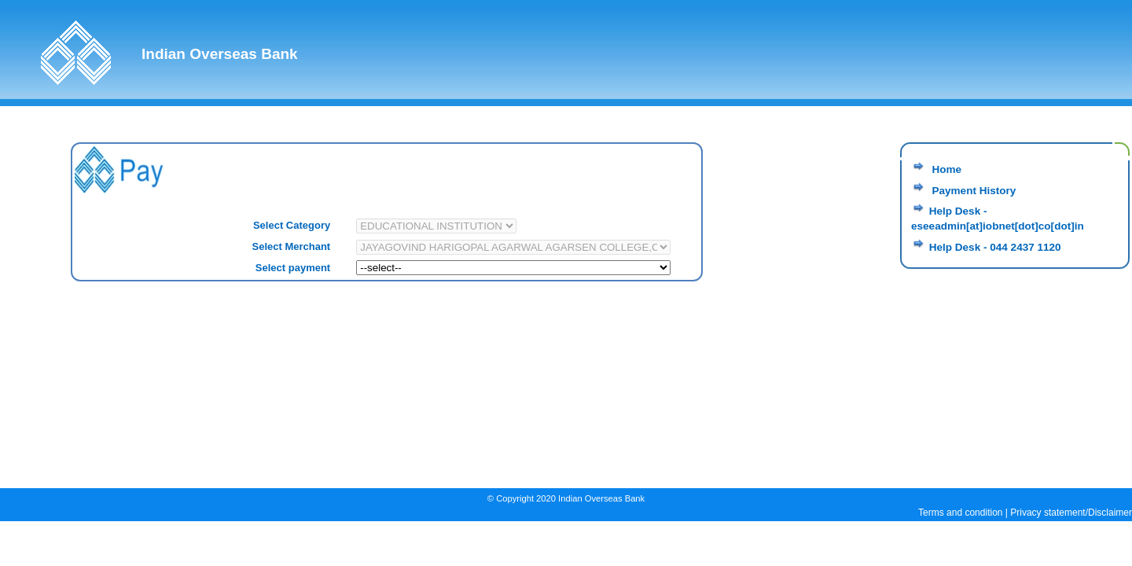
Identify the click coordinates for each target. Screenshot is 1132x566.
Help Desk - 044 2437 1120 (995, 247)
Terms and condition (960, 512)
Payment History (972, 191)
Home (945, 169)
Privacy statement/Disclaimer (1071, 512)
